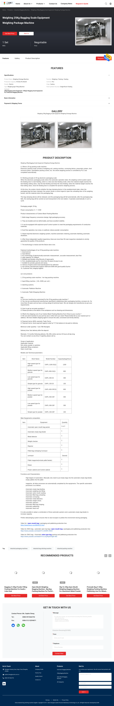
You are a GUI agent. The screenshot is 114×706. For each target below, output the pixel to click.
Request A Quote (104, 58)
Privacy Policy (65, 700)
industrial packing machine (64, 548)
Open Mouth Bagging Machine (62, 677)
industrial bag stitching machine (42, 548)
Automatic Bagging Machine (64, 669)
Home (4, 10)
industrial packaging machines (19, 548)
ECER (97, 702)
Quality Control (38, 676)
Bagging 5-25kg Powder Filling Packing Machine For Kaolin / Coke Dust (15, 589)
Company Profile (39, 669)
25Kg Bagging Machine (62, 673)
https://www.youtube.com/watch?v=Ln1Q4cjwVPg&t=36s (39, 536)
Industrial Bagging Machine (22, 10)
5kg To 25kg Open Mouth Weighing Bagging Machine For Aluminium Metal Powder (70, 589)
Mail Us (26, 33)
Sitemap (48, 700)
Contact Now (59, 653)
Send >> (84, 692)
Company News (66, 4)
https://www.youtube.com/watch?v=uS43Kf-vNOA (37, 531)
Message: (56, 613)
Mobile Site (55, 700)
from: (54, 634)
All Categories (60, 682)
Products (10, 10)
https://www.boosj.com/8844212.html (32, 525)
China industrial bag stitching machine (24, 702)
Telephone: (56, 643)
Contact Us (38, 679)
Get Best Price (9, 33)
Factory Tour (38, 673)
